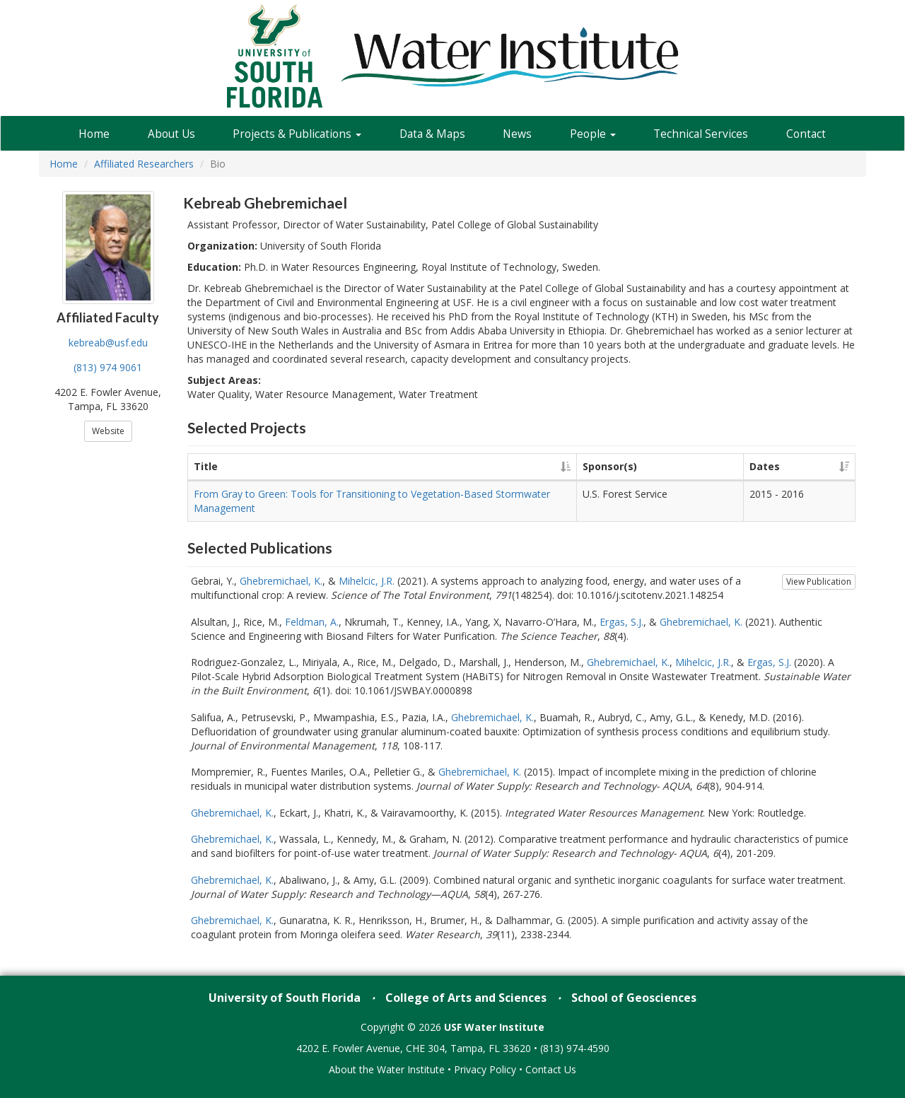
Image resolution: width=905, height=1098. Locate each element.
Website (108, 431)
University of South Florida (285, 997)
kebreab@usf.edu (108, 342)
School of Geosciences (633, 997)
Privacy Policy (485, 1069)
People (593, 134)
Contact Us (550, 1069)
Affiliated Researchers (144, 163)
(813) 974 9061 (108, 367)
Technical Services (700, 134)
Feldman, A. (312, 622)
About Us (171, 134)
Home (94, 134)
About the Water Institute (387, 1069)
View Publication (818, 582)
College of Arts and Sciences (466, 997)
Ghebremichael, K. (281, 581)
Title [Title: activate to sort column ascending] (206, 466)
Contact (806, 134)
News (517, 134)
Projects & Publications (297, 134)
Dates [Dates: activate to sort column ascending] (764, 466)
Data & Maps (432, 134)
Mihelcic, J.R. (367, 581)
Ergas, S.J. (621, 622)
